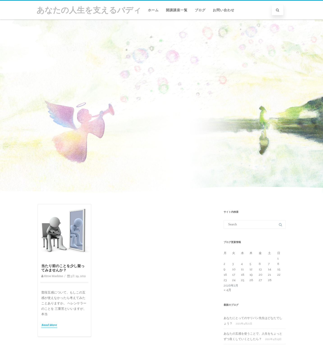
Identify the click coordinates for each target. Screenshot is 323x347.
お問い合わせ (223, 10)
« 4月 (227, 290)
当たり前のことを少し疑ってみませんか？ (63, 268)
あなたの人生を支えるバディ (89, 10)
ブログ (200, 10)
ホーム (153, 10)
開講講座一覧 (177, 10)
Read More (49, 325)
